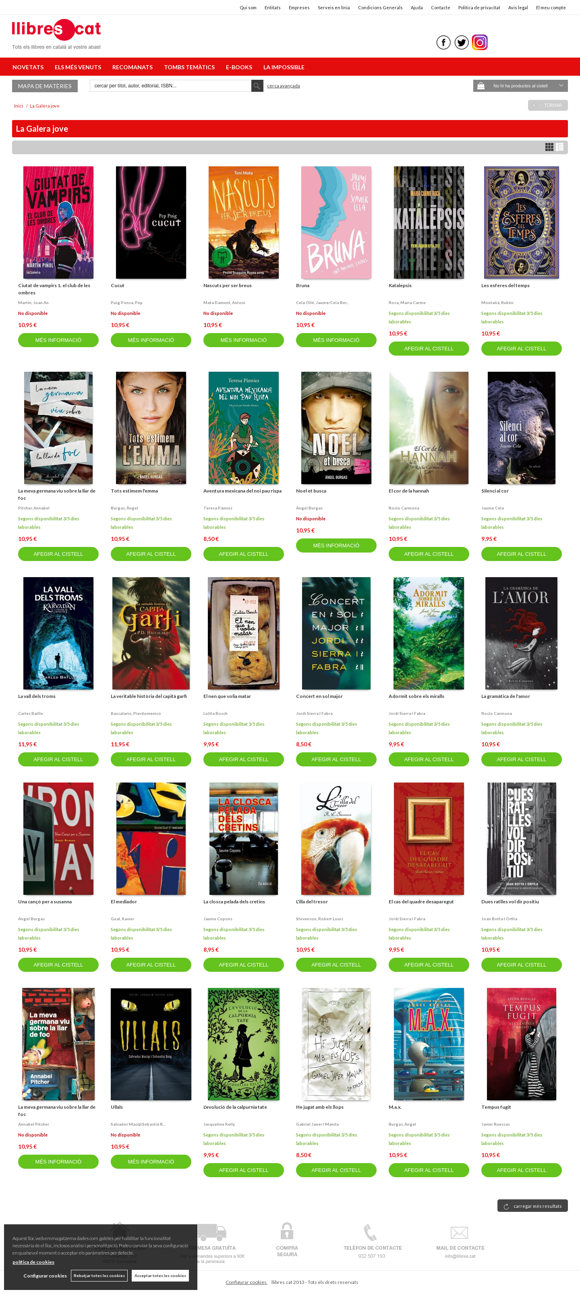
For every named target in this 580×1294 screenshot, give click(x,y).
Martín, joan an (33, 302)
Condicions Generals (380, 7)
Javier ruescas (495, 1124)
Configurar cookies (246, 1282)
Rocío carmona (404, 507)
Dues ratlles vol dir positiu (510, 902)
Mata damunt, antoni (224, 302)
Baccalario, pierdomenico (136, 713)
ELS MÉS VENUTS (79, 67)
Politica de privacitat (479, 7)
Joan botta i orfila (499, 918)
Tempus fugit (496, 1107)
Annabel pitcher (33, 1124)
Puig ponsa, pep (127, 302)
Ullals (117, 1107)
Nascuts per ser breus (227, 285)
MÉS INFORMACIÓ (58, 340)
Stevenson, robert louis (319, 918)
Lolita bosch (215, 713)
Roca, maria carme (407, 302)
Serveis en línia (334, 7)
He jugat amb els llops (320, 1107)
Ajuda (417, 7)
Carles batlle (30, 713)
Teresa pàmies (217, 507)
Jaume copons (217, 918)
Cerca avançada (283, 85)
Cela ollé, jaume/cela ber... (322, 302)
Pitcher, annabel (34, 507)
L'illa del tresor (312, 902)
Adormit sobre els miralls (416, 696)
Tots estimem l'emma (134, 491)
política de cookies (33, 1262)
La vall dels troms (37, 696)
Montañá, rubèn (497, 302)
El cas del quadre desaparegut (421, 902)
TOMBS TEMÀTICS (190, 67)
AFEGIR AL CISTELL (429, 349)
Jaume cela (492, 507)
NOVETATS (29, 67)
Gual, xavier (122, 918)
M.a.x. (395, 1107)
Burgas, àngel (124, 507)
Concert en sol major (319, 696)
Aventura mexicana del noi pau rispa (242, 491)
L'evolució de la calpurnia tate (235, 1107)
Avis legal (518, 7)
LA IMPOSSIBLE (283, 67)
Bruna (302, 285)
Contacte (440, 7)
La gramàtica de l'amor (505, 696)
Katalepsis (400, 285)
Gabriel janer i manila (317, 1124)
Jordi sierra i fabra (314, 713)
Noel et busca (311, 491)
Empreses (299, 7)
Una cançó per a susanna (45, 902)
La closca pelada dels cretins (234, 902)
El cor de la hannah (409, 491)
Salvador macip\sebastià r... (138, 1124)
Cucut (117, 285)
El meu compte (551, 7)
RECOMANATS (133, 67)
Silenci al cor (495, 491)
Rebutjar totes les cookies (99, 1275)
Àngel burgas (309, 507)
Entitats (273, 7)
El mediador (124, 902)
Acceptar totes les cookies (160, 1275)
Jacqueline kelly (219, 1124)
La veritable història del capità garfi (149, 696)
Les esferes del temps (505, 285)
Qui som (248, 7)
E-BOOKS (240, 67)
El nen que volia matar (227, 696)
